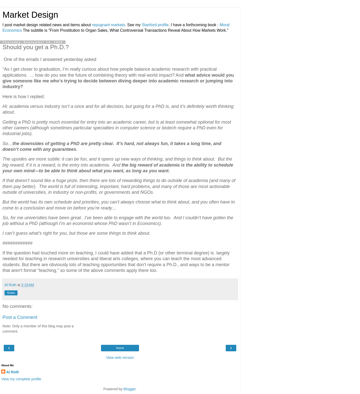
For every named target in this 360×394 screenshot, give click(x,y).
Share (11, 293)
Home (120, 348)
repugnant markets (108, 25)
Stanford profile (155, 25)
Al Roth (12, 372)
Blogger (130, 389)
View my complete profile (21, 379)
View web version (120, 358)
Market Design (30, 14)
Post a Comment (19, 317)
